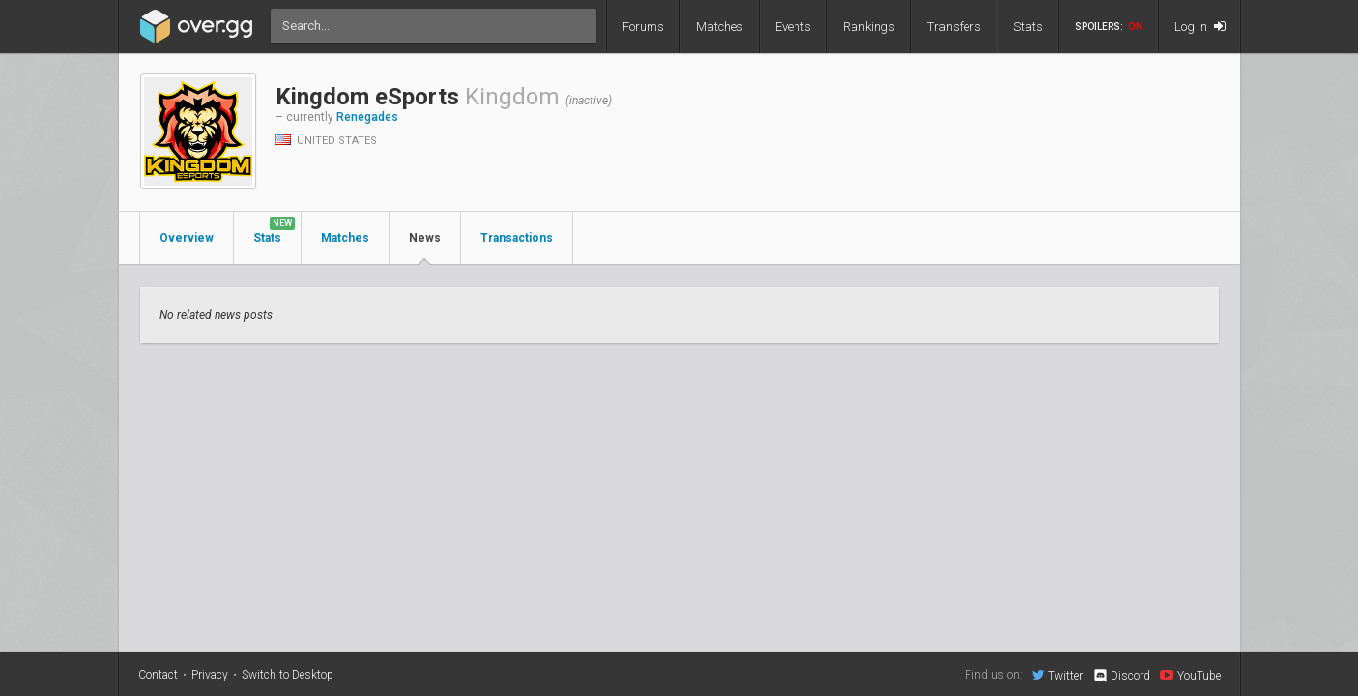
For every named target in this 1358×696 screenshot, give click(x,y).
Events (793, 26)
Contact (158, 675)
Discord (1120, 675)
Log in (1200, 26)
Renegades (367, 117)
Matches (719, 26)
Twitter (1057, 675)
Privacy (209, 675)
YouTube (1190, 675)
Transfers (954, 26)
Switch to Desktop (287, 675)
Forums (643, 26)
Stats (1028, 26)
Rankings (869, 26)
